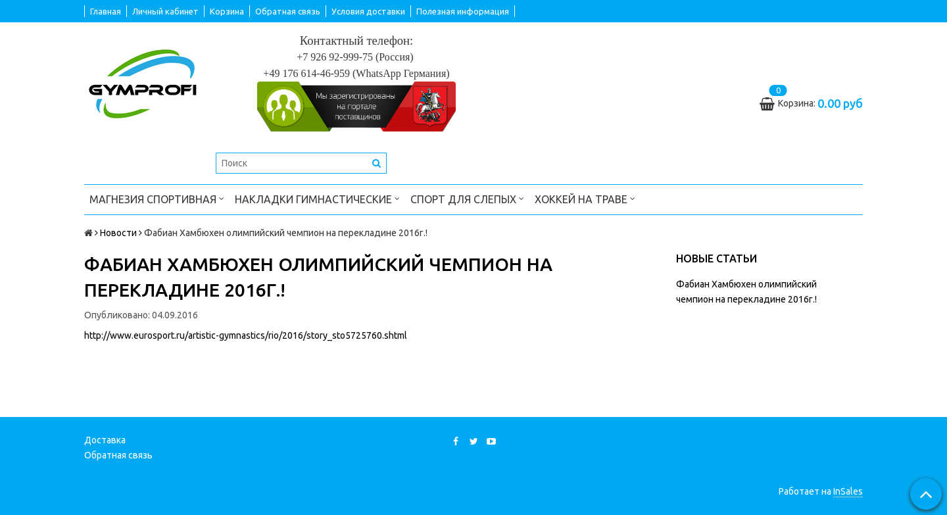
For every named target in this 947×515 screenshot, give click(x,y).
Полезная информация (462, 11)
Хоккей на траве (585, 198)
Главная (105, 11)
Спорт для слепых (467, 198)
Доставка (105, 440)
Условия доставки (368, 11)
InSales (848, 491)
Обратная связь (287, 11)
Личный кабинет (165, 11)
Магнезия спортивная (156, 198)
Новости (118, 233)
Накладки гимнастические (317, 198)
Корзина (227, 11)
